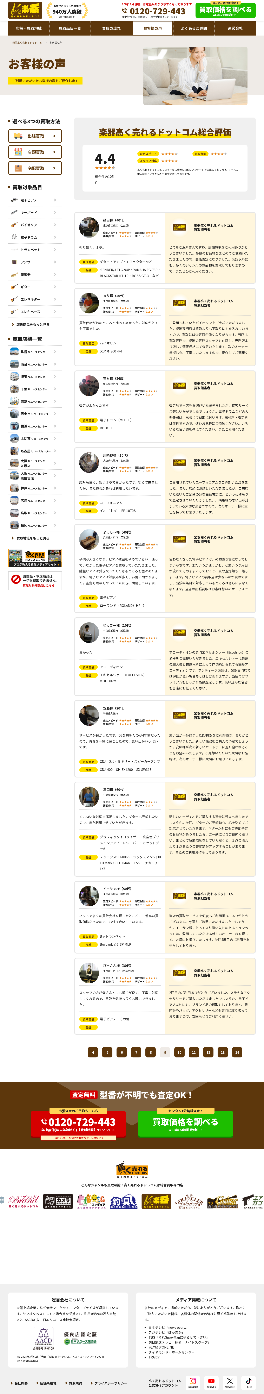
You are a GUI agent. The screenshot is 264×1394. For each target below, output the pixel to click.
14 (237, 1052)
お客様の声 (152, 28)
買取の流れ (111, 28)
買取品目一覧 (70, 28)
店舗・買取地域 (29, 28)
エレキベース (25, 311)
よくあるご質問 (194, 28)
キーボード (23, 212)
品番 (88, 270)
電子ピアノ (23, 200)
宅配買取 (29, 168)
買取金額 (200, 154)
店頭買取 (29, 152)
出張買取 (29, 136)
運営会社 (235, 28)
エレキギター (25, 299)
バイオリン (23, 225)
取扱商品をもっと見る (33, 324)
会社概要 (21, 1383)
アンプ (20, 262)
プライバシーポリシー (110, 1383)
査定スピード (148, 154)
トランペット (25, 249)
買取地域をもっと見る (33, 538)
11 (194, 1052)
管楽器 (20, 274)
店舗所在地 (48, 1383)
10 (179, 1052)
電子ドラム (23, 237)
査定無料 (83, 1094)
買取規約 (75, 1383)
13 (223, 1052)
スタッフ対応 (148, 161)
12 (208, 1052)
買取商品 (88, 262)
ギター (20, 287)
